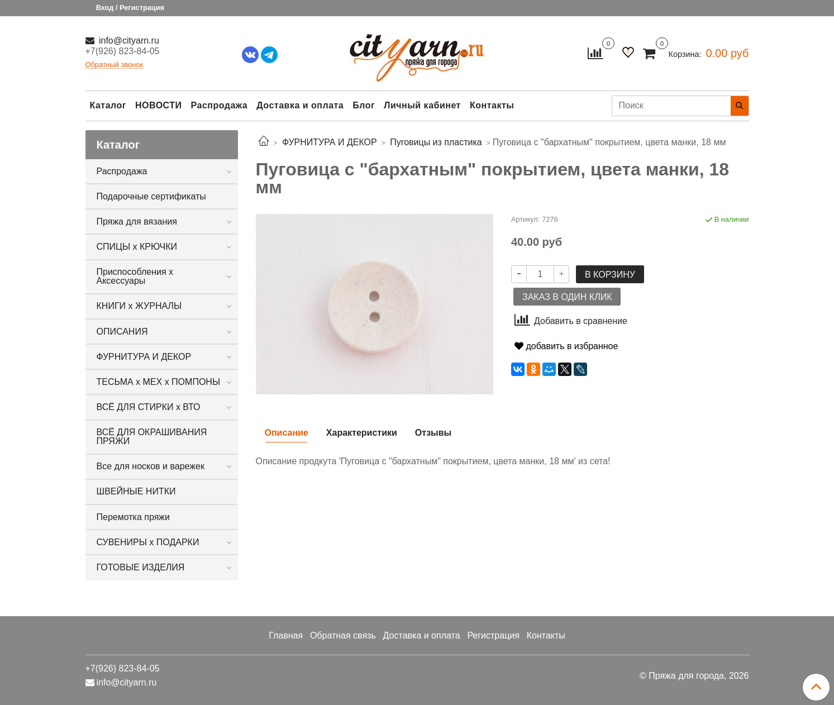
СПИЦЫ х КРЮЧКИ (137, 246)
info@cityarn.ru (128, 40)
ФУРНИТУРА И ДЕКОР (144, 356)
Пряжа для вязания (137, 221)
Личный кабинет (422, 105)
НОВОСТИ (158, 105)
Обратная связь (343, 635)
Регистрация (493, 635)
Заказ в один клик (567, 297)
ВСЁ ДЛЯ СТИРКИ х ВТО (149, 407)
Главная (286, 635)
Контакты (492, 105)
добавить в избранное (566, 346)
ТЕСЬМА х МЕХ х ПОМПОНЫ (159, 382)
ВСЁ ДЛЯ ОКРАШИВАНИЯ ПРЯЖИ (152, 436)
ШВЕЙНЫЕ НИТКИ (136, 491)
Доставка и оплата (300, 105)
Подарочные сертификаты (151, 196)
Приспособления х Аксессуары (135, 276)
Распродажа (219, 105)
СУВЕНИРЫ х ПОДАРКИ (148, 542)
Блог (363, 105)
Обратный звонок (114, 65)
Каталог (108, 105)
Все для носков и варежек (150, 466)
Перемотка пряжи (133, 517)
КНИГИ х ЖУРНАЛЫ (139, 306)
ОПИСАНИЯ (122, 331)
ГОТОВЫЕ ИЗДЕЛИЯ (141, 567)
